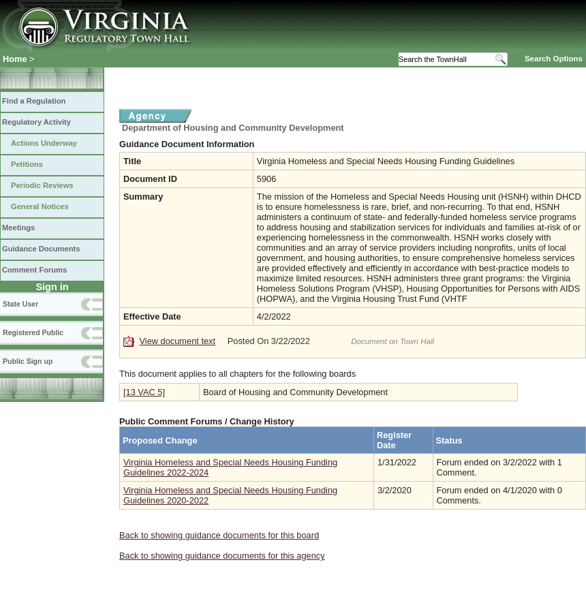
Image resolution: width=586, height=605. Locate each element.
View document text (177, 341)
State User (20, 304)
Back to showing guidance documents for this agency (222, 555)
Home (15, 59)
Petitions (27, 164)
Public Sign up (27, 361)
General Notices (40, 206)
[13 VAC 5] (144, 392)
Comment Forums (34, 270)
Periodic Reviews (42, 185)
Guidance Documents (41, 249)
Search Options (554, 59)
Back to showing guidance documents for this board (219, 535)
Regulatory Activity (36, 122)
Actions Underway (44, 143)
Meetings (18, 227)
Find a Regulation (33, 101)
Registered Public (33, 332)
